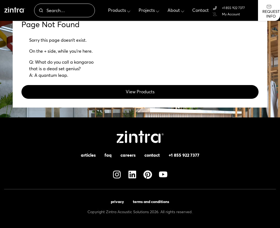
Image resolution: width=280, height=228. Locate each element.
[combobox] (64, 10)
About (176, 10)
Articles (88, 155)
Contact (200, 10)
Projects (149, 10)
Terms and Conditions (151, 201)
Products (119, 10)
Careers (128, 155)
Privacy (117, 201)
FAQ (108, 155)
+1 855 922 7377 (229, 8)
